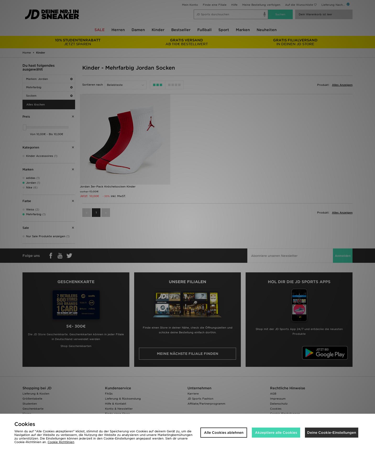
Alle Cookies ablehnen (223, 432)
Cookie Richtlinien (61, 442)
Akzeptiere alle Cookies (276, 432)
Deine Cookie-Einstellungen (331, 432)
